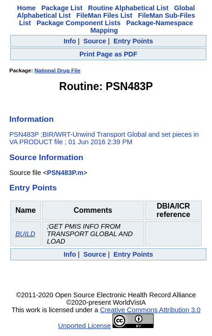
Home (26, 8)
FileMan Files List (104, 15)
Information (31, 119)
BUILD (25, 234)
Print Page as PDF (108, 54)
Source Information (46, 157)
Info (70, 41)
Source (94, 41)
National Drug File (58, 70)
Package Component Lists (78, 23)
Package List (62, 8)
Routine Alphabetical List (128, 8)
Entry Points (133, 41)
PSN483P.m (65, 172)
